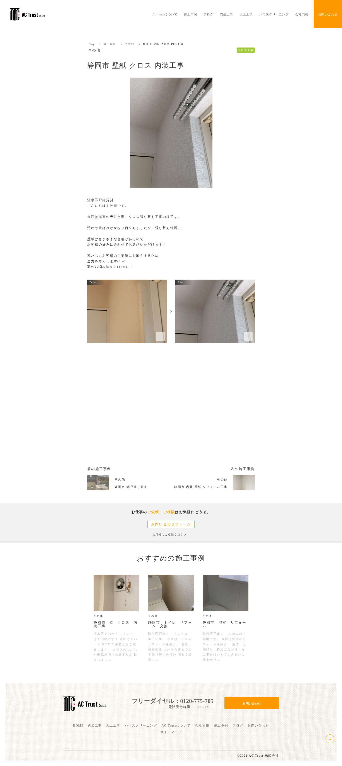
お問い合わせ (252, 703)
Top (92, 44)
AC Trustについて (164, 14)
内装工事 (226, 14)
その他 (129, 44)
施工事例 (110, 44)
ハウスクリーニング (274, 14)
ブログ (208, 14)
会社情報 (301, 14)
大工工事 (246, 14)
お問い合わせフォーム (171, 524)
